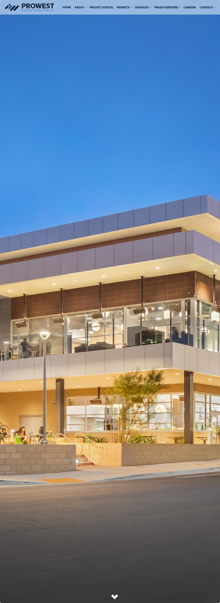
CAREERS (189, 7)
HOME (67, 7)
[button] (80, 7)
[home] (27, 7)
